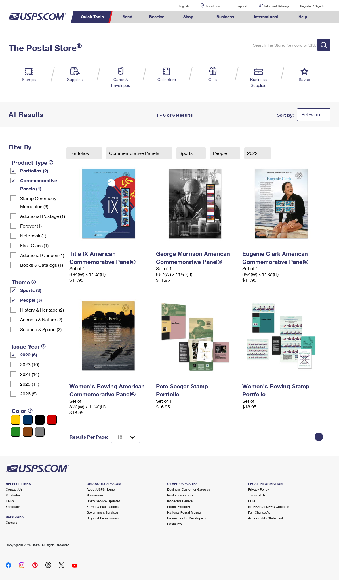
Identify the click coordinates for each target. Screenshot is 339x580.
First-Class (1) (34, 245)
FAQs (10, 501)
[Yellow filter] (15, 420)
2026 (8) (28, 393)
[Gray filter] (40, 432)
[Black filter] (40, 420)
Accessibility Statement (265, 518)
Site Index (13, 495)
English (178, 6)
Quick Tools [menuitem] (92, 16)
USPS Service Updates (103, 501)
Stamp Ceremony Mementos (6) (38, 202)
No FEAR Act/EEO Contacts (268, 506)
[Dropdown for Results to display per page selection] (125, 437)
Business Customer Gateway (188, 489)
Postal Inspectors (180, 495)
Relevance (311, 114)
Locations (213, 6)
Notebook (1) (33, 235)
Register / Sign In (312, 6)
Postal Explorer (178, 506)
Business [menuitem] (225, 16)
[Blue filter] (28, 420)
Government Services (102, 512)
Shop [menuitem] (188, 16)
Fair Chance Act (259, 512)
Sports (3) (30, 290)
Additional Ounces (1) (42, 255)
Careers (11, 522)
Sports (186, 153)
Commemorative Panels (134, 153)
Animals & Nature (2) (41, 319)
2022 (253, 153)
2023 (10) (29, 364)
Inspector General (180, 501)
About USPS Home (101, 489)
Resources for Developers (186, 518)
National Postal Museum (185, 512)
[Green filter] (15, 432)
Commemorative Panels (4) (38, 184)
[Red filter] (52, 420)
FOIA (251, 501)
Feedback (13, 506)
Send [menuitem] (127, 16)
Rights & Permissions (103, 518)
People (220, 153)
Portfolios (79, 153)
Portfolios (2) (34, 170)
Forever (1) (31, 225)
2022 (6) (28, 354)
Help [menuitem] (302, 16)
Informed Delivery (276, 6)
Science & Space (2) (41, 329)
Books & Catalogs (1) (41, 265)
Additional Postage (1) (42, 216)
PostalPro (174, 524)
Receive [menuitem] (156, 16)
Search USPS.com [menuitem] (326, 17)
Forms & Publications (103, 506)
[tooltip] (51, 162)
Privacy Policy (258, 489)
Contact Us (14, 489)
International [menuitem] (266, 16)
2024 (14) (29, 374)
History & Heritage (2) (42, 309)
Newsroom (95, 495)
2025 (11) (29, 384)
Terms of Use (257, 495)
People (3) (31, 300)
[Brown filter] (28, 432)
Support (242, 6)
